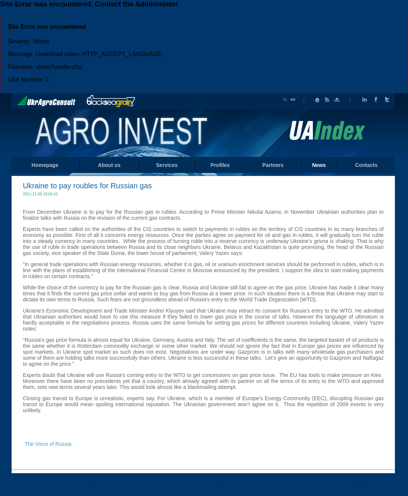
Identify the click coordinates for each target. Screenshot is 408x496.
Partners (273, 165)
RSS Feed (327, 100)
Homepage (317, 100)
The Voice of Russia (48, 444)
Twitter (387, 100)
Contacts (366, 165)
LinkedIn (364, 100)
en (292, 99)
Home (122, 132)
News (319, 165)
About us (109, 165)
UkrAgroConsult (46, 100)
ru (285, 99)
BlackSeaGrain (111, 101)
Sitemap (337, 100)
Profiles (219, 165)
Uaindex (327, 130)
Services (167, 165)
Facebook (375, 100)
